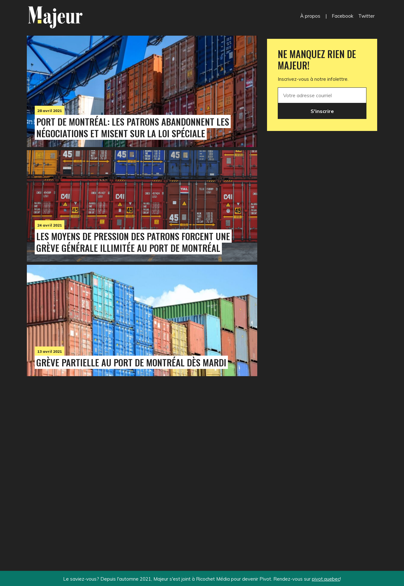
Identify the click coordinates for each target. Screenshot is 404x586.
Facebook (342, 16)
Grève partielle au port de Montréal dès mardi (131, 362)
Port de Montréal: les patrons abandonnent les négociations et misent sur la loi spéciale (132, 127)
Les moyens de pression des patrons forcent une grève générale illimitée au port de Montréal (133, 241)
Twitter (366, 16)
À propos (310, 16)
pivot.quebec (326, 579)
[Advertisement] (142, 460)
